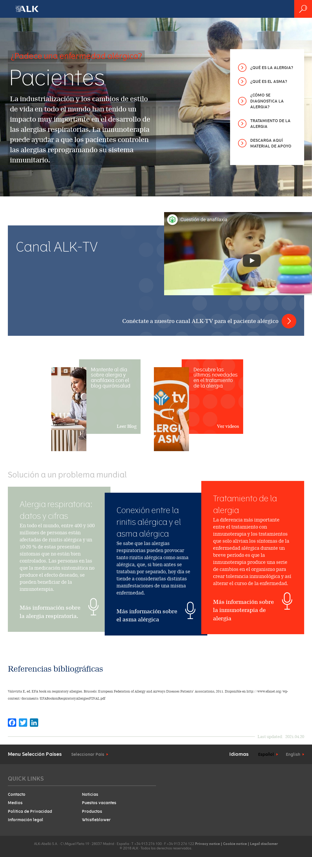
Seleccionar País (87, 754)
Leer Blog (127, 426)
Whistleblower (96, 820)
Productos (92, 811)
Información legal (25, 820)
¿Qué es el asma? (268, 81)
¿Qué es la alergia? (271, 67)
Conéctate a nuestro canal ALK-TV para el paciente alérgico (200, 321)
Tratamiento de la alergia (270, 123)
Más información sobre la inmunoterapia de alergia (243, 644)
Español (266, 754)
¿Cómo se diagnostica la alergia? (267, 101)
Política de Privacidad (30, 811)
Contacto (16, 794)
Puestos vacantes (99, 803)
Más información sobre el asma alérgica (146, 615)
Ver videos (228, 426)
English (293, 754)
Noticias (90, 794)
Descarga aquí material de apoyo (270, 143)
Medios (15, 803)
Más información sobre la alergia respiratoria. (50, 634)
